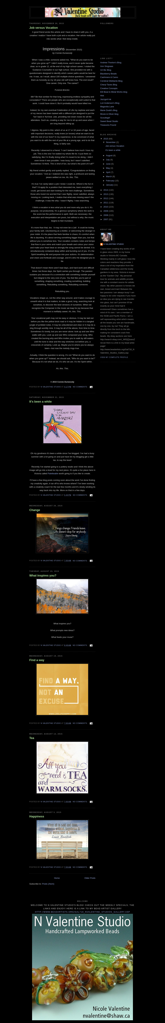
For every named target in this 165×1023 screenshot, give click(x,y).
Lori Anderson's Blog (109, 103)
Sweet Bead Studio (109, 121)
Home (57, 878)
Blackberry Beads (108, 73)
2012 (106, 198)
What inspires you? (42, 575)
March (109, 176)
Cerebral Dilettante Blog (111, 81)
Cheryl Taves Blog (108, 84)
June (108, 164)
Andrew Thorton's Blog (110, 62)
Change (34, 510)
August (109, 155)
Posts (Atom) (48, 884)
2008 (106, 215)
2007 (106, 219)
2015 (106, 138)
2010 (106, 207)
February (110, 180)
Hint (102, 95)
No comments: (80, 387)
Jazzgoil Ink (105, 99)
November (111, 142)
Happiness (36, 816)
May (108, 168)
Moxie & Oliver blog (109, 114)
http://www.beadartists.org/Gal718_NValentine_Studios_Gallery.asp (82, 912)
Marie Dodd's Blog (108, 110)
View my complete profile (114, 357)
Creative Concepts (108, 88)
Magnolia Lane (107, 106)
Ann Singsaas (106, 66)
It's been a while (40, 401)
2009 (106, 211)
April (108, 172)
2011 (106, 202)
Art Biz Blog (105, 70)
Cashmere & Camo (109, 77)
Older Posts (89, 878)
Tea (31, 738)
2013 (106, 194)
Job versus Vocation (43, 27)
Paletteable (53, 473)
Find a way (36, 660)
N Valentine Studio (113, 244)
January (110, 185)
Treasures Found (108, 125)
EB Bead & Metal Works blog (113, 92)
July (108, 159)
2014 (106, 190)
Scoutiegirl (105, 117)
